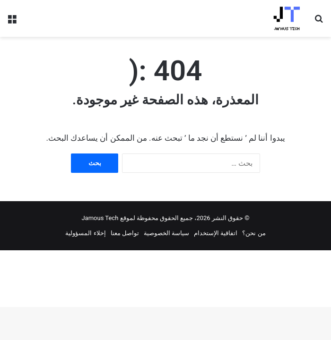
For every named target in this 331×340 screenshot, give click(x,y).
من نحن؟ (253, 233)
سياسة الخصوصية (166, 233)
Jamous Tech (99, 217)
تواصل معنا (125, 233)
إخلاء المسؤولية (85, 233)
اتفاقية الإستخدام (215, 233)
